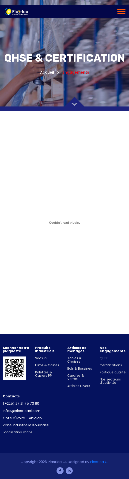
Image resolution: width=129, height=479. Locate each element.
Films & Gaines (47, 365)
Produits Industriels (44, 349)
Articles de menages (77, 349)
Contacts (11, 396)
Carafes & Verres (75, 377)
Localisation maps (17, 432)
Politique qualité (113, 372)
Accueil (49, 72)
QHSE (104, 358)
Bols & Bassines (79, 368)
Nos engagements (112, 349)
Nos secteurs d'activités (110, 381)
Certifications (111, 365)
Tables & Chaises (74, 359)
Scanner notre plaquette (16, 349)
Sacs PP (41, 358)
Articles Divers (78, 386)
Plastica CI (99, 461)
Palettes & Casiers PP (43, 374)
